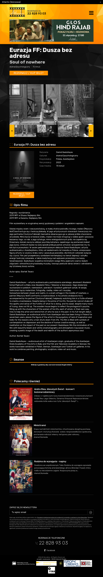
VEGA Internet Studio (58, 559)
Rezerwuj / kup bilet (29, 73)
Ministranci (40, 425)
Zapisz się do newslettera (23, 507)
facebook (49, 550)
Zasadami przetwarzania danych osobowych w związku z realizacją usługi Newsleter (62, 517)
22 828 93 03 (36, 13)
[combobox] (51, 2)
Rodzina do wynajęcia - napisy (50, 461)
